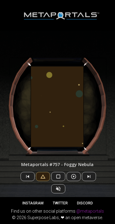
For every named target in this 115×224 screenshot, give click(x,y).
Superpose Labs (43, 217)
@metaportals (90, 211)
